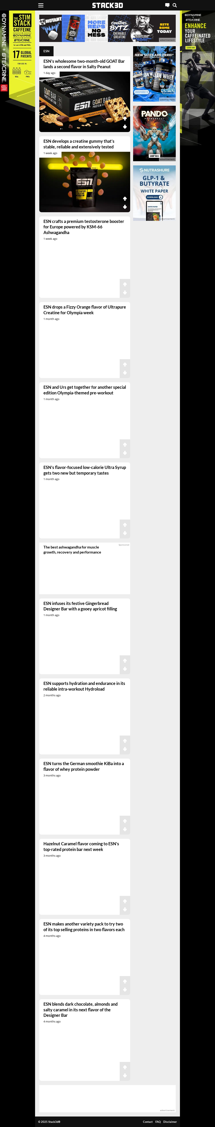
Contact (148, 1121)
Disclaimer (170, 1121)
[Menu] (40, 5)
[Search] (175, 5)
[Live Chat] (167, 5)
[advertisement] (107, 28)
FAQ (158, 1121)
